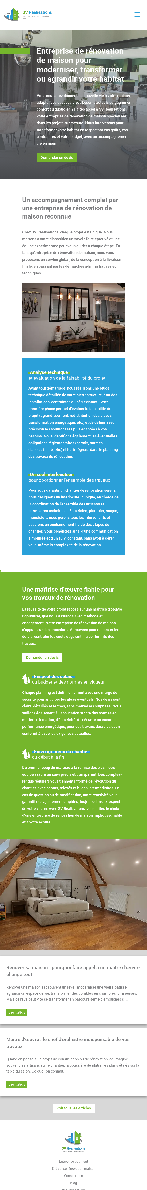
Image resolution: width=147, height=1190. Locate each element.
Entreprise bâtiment (73, 1161)
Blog (73, 1183)
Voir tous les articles (73, 1108)
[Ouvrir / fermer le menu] (139, 14)
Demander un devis (56, 157)
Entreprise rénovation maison (73, 1169)
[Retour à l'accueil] (28, 14)
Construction (73, 1176)
